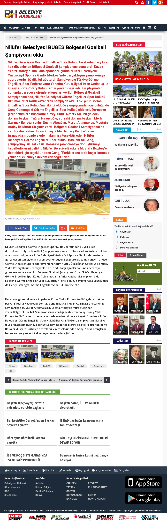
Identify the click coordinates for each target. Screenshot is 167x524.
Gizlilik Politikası (44, 491)
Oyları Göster (136, 255)
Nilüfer (12, 366)
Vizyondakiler (102, 470)
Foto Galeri (31, 470)
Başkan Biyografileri (42, 2)
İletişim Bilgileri (43, 487)
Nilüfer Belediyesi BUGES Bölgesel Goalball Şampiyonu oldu (77, 37)
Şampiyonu (99, 366)
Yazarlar (7, 2)
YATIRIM (39, 27)
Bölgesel (63, 366)
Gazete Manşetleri (72, 2)
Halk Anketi (104, 2)
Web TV (48, 470)
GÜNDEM (14, 27)
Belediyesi (29, 366)
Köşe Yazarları (12, 487)
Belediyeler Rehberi (22, 2)
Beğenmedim (126, 242)
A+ (104, 218)
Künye (38, 495)
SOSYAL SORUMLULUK (81, 27)
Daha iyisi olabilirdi (129, 248)
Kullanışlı (124, 237)
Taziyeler (121, 470)
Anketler (58, 2)
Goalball (80, 366)
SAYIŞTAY (114, 27)
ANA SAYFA (12, 37)
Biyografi (82, 470)
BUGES (46, 366)
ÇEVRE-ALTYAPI (131, 27)
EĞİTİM (102, 27)
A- (108, 218)
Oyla (120, 255)
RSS (6, 491)
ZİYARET (27, 27)
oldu (11, 371)
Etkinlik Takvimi (90, 2)
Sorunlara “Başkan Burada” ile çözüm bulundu (84, 380)
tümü (158, 129)
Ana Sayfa (12, 470)
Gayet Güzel (126, 232)
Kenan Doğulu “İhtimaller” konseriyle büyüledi (31, 380)
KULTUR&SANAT (56, 27)
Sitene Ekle (10, 495)
